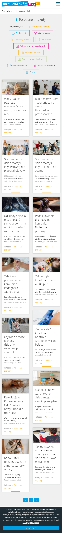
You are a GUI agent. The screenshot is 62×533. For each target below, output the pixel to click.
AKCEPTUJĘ (30, 528)
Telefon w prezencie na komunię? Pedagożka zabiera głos (12, 284)
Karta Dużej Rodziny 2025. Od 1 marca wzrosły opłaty (15, 463)
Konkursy (46, 39)
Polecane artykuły (40, 26)
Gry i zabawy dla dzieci (33, 59)
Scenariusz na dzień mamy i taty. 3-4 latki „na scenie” (45, 165)
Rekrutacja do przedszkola (33, 46)
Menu (58, 4)
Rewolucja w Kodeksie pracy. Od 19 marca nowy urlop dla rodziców (14, 405)
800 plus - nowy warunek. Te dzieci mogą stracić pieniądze (46, 395)
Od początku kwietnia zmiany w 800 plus (45, 280)
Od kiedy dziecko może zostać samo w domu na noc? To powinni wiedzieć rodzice (15, 223)
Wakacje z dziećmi (47, 65)
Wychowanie (44, 33)
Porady (33, 72)
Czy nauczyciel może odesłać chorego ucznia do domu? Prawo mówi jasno (45, 454)
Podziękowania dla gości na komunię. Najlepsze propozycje (44, 223)
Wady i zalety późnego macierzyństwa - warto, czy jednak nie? (15, 106)
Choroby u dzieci (23, 39)
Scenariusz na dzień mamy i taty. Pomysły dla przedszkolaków (14, 165)
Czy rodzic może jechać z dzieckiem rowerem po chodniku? (14, 344)
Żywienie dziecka (18, 65)
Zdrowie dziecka (33, 52)
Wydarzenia (21, 33)
